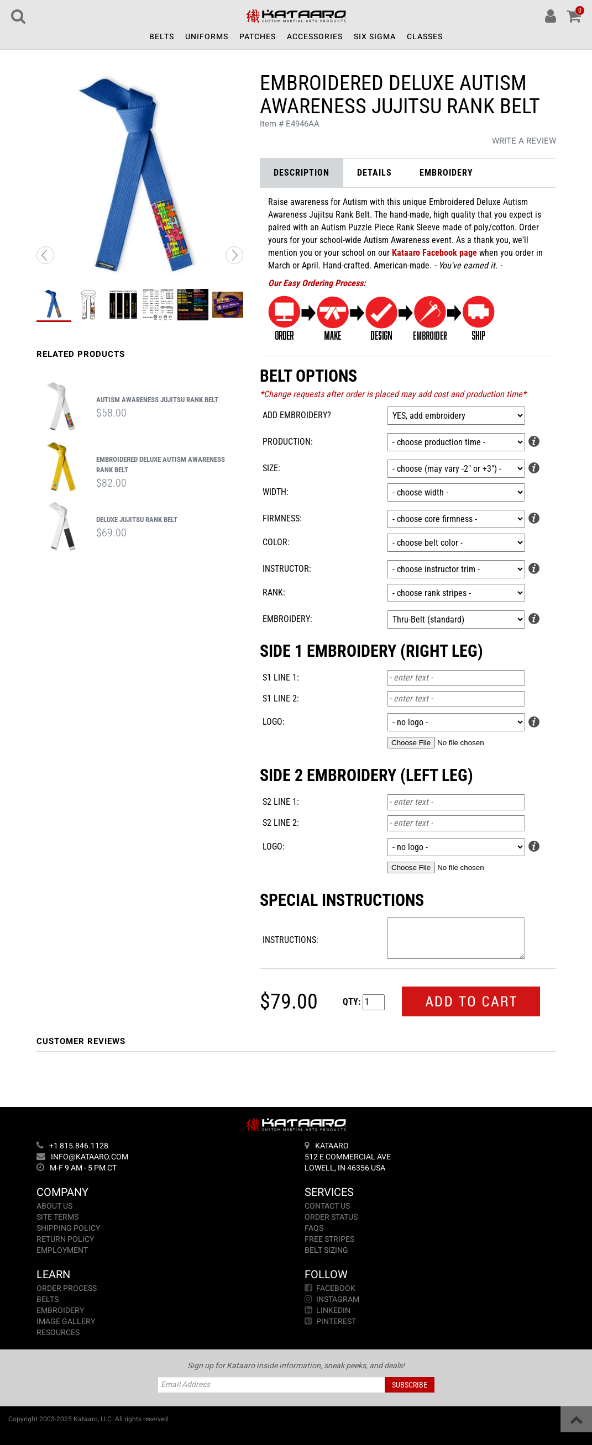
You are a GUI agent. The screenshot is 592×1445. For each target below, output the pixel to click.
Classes (425, 37)
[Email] (162, 1157)
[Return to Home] (296, 18)
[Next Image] (234, 255)
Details (374, 172)
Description (301, 172)
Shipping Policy (68, 1228)
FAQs (314, 1228)
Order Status (331, 1217)
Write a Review (524, 141)
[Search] (18, 16)
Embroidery (446, 172)
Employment (62, 1250)
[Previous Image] (45, 255)
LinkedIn (327, 1310)
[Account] (550, 16)
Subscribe (409, 1384)
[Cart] (574, 16)
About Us (54, 1206)
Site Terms (57, 1217)
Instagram (332, 1299)
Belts (161, 37)
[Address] (430, 1157)
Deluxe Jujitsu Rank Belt (136, 519)
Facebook (330, 1288)
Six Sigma (375, 37)
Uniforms (206, 37)
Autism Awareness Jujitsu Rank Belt (157, 399)
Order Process (66, 1288)
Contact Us (327, 1206)
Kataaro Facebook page (434, 252)
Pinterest (330, 1321)
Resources (58, 1332)
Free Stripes (329, 1239)
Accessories (315, 37)
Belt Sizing (326, 1250)
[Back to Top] (576, 1419)
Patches (257, 37)
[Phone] (162, 1146)
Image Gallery (65, 1321)
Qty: (351, 1001)
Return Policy (65, 1239)
